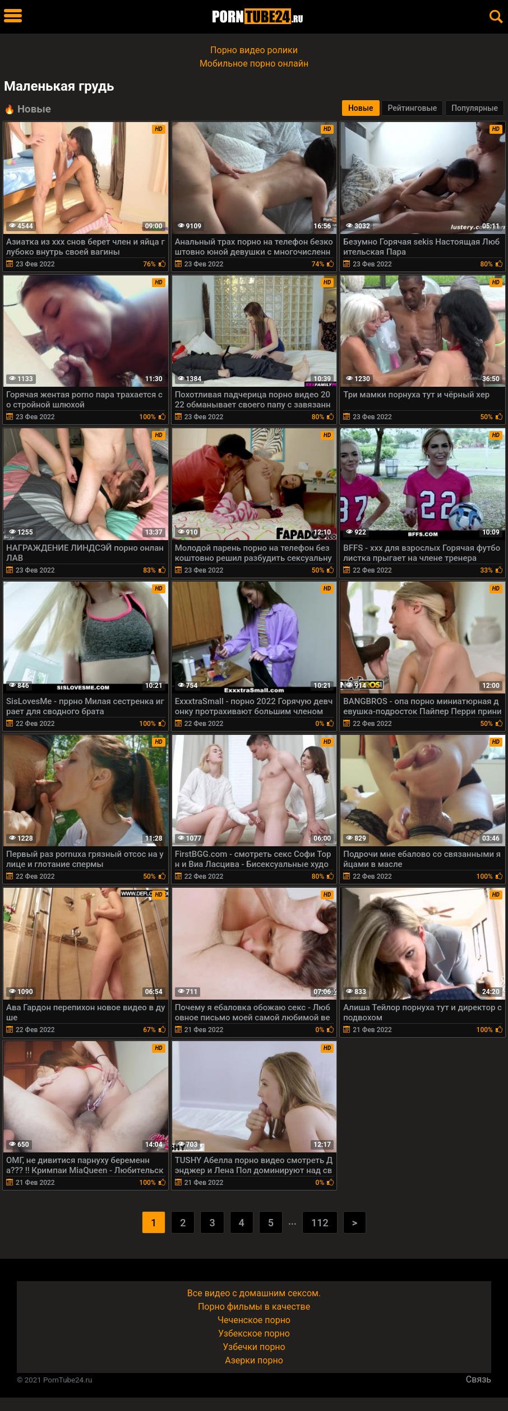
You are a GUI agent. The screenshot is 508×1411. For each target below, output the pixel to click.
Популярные (474, 108)
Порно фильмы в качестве (254, 1306)
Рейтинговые (412, 108)
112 (320, 1223)
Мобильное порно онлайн (254, 63)
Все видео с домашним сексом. (254, 1293)
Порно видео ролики (254, 50)
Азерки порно (254, 1360)
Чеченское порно (254, 1320)
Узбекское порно (254, 1333)
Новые (360, 108)
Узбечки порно (254, 1347)
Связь (478, 1379)
